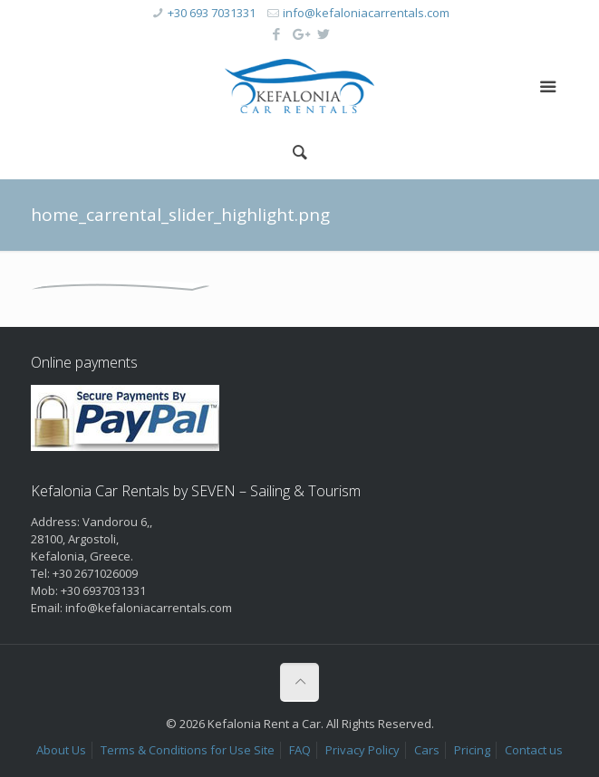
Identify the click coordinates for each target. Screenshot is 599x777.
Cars (427, 750)
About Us (61, 750)
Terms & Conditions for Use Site (188, 750)
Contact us (534, 750)
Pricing (472, 750)
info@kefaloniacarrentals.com (366, 13)
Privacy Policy (362, 750)
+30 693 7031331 (212, 13)
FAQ (300, 750)
